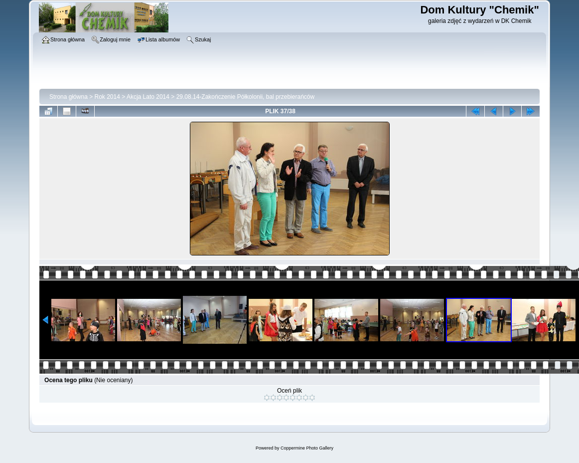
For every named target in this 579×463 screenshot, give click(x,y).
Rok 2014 (107, 96)
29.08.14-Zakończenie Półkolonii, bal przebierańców (245, 96)
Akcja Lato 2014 (148, 96)
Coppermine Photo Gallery (307, 448)
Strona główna (68, 96)
